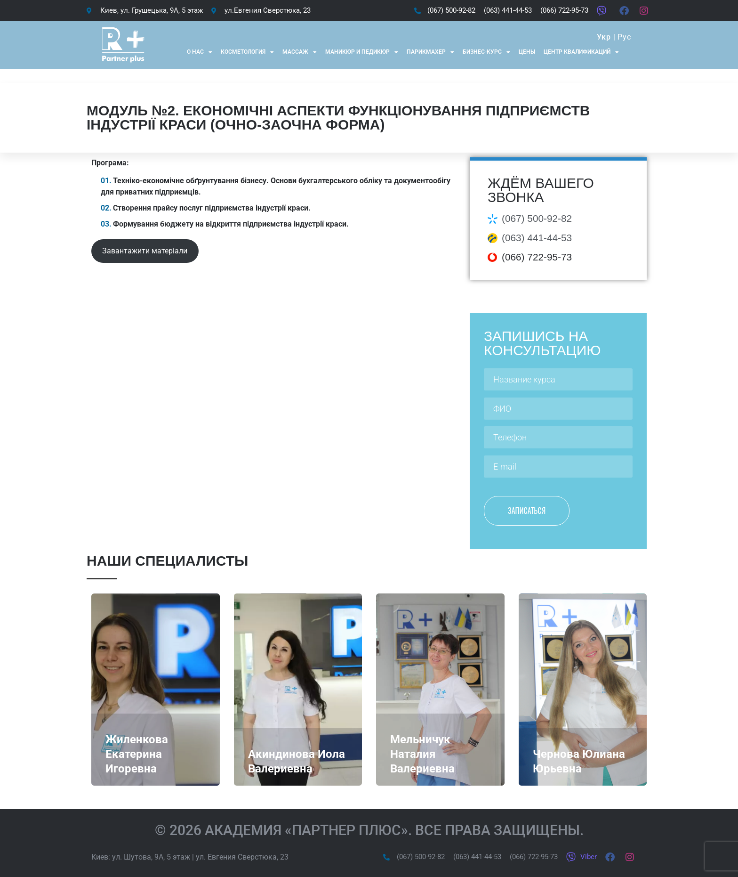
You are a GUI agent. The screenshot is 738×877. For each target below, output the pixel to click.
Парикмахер (430, 52)
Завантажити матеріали (144, 250)
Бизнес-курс (486, 52)
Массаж (299, 52)
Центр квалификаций (581, 52)
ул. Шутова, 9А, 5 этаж (151, 857)
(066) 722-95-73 (537, 257)
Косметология (247, 52)
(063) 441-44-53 (537, 237)
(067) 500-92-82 (537, 218)
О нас (199, 52)
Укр (603, 36)
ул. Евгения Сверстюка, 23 (242, 857)
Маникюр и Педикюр (361, 52)
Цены (527, 52)
